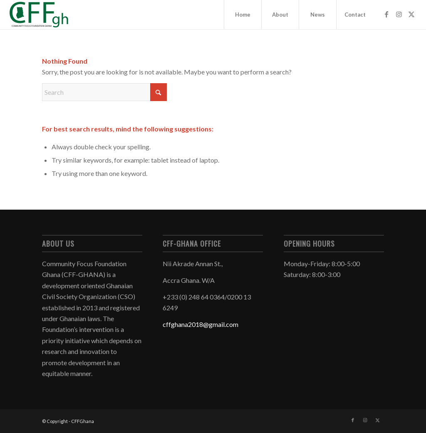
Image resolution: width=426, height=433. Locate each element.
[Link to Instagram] (399, 14)
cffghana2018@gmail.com (200, 324)
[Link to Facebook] (386, 14)
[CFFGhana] (39, 14)
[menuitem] (242, 14)
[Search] (104, 92)
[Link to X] (411, 14)
